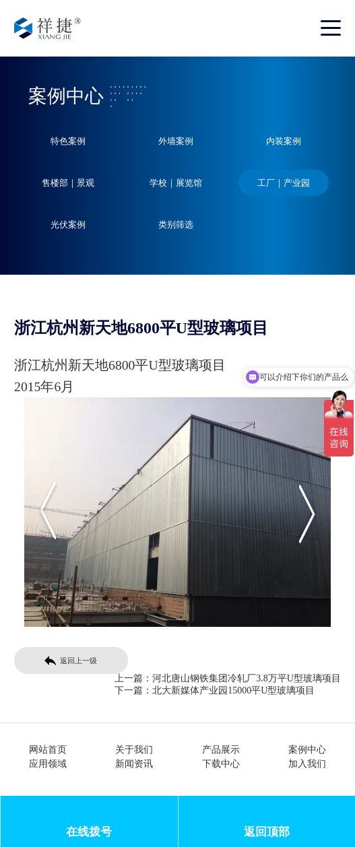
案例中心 (307, 750)
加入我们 (307, 764)
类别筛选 (175, 224)
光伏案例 (68, 224)
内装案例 (283, 141)
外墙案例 (175, 141)
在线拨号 (89, 831)
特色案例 (68, 141)
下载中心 (221, 764)
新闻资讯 (134, 764)
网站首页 (48, 750)
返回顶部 (267, 831)
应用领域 (48, 764)
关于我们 (134, 750)
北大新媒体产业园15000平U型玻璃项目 (233, 690)
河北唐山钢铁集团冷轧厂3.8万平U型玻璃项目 (246, 678)
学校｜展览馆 (176, 183)
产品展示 (221, 750)
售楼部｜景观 (68, 183)
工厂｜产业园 (283, 183)
